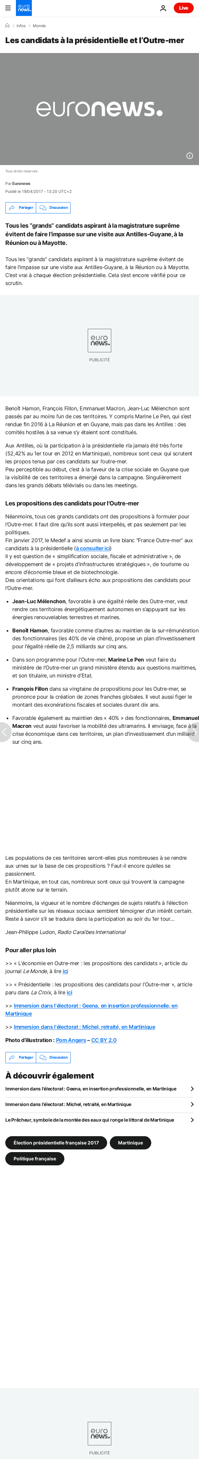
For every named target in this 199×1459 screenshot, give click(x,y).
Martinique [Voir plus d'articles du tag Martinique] (130, 1142)
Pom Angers (71, 1040)
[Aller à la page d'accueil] (24, 8)
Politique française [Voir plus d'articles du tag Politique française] (35, 1158)
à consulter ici (93, 548)
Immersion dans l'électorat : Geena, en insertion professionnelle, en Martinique (90, 1088)
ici (65, 971)
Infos (21, 26)
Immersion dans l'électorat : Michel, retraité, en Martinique (68, 1104)
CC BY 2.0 (104, 1040)
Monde (39, 26)
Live (183, 8)
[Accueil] (7, 25)
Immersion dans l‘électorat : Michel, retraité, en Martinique (84, 1026)
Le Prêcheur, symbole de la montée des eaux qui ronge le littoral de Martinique (89, 1120)
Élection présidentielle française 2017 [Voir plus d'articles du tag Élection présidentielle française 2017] (56, 1142)
